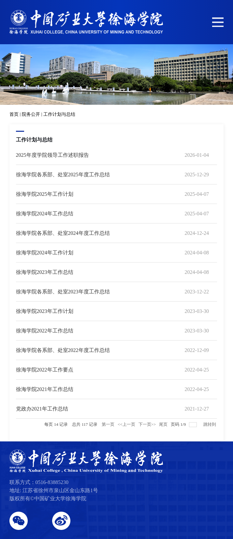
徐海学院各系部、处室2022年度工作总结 (63, 350)
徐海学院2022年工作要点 (44, 369)
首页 (14, 114)
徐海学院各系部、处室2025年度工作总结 (63, 174)
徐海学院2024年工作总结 (44, 213)
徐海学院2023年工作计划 (44, 311)
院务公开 (31, 114)
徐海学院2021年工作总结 (44, 389)
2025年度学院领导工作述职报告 (52, 155)
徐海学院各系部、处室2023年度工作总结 (63, 291)
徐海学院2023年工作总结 (44, 272)
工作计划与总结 (59, 114)
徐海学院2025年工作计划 (44, 194)
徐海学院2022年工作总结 (44, 330)
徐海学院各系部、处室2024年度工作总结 (63, 233)
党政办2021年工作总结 (42, 408)
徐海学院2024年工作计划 (44, 252)
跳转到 (210, 424)
